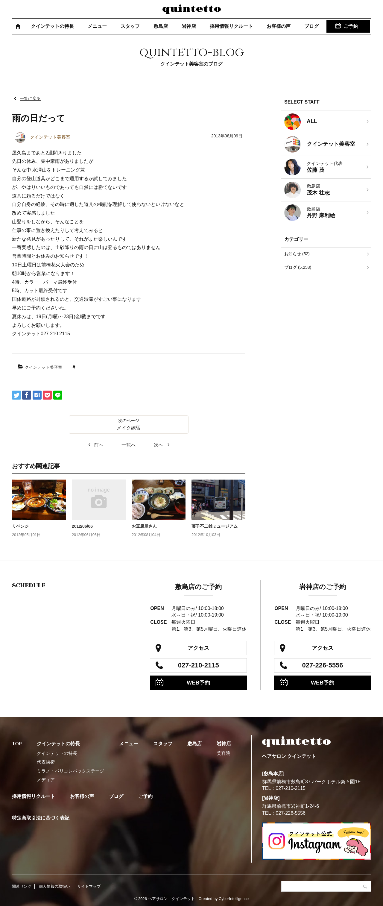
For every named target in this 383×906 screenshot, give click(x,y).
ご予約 (351, 26)
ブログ (311, 26)
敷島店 (160, 26)
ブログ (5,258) (297, 267)
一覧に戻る (30, 98)
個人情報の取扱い (54, 886)
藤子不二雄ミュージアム (215, 526)
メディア (46, 779)
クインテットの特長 (52, 26)
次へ (158, 444)
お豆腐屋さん (144, 526)
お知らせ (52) (297, 253)
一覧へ (128, 444)
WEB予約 (198, 683)
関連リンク (21, 886)
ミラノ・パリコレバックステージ (70, 770)
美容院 (223, 753)
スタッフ (130, 26)
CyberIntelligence (234, 898)
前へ (99, 444)
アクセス (198, 648)
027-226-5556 (322, 665)
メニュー (97, 26)
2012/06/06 (82, 526)
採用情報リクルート (231, 26)
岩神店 (189, 26)
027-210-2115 (198, 665)
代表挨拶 (46, 761)
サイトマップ (89, 886)
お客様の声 (279, 26)
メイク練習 (129, 427)
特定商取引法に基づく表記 (40, 817)
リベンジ (20, 526)
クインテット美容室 (43, 367)
